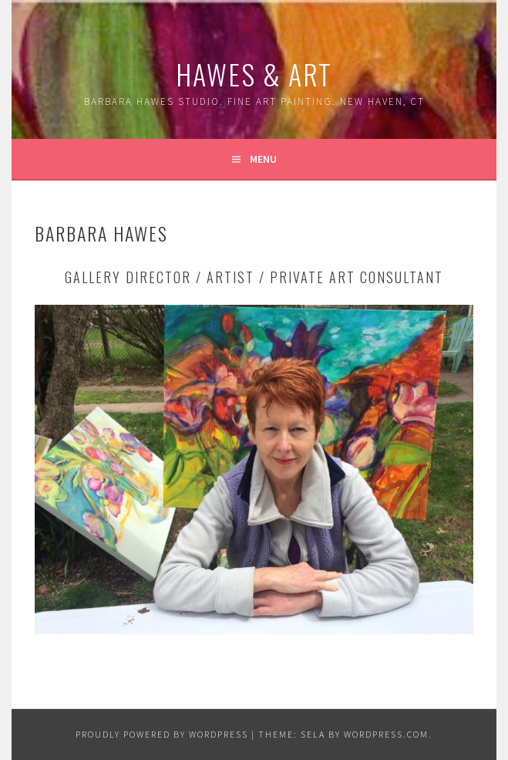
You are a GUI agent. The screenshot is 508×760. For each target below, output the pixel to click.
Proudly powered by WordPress (162, 734)
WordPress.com (386, 734)
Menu (263, 159)
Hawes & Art (254, 73)
